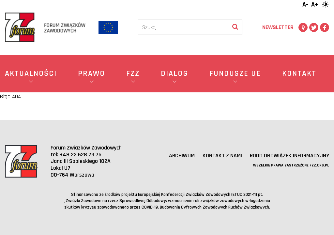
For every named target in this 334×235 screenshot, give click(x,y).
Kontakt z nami (222, 155)
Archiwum (182, 155)
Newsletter (278, 27)
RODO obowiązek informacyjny (289, 155)
